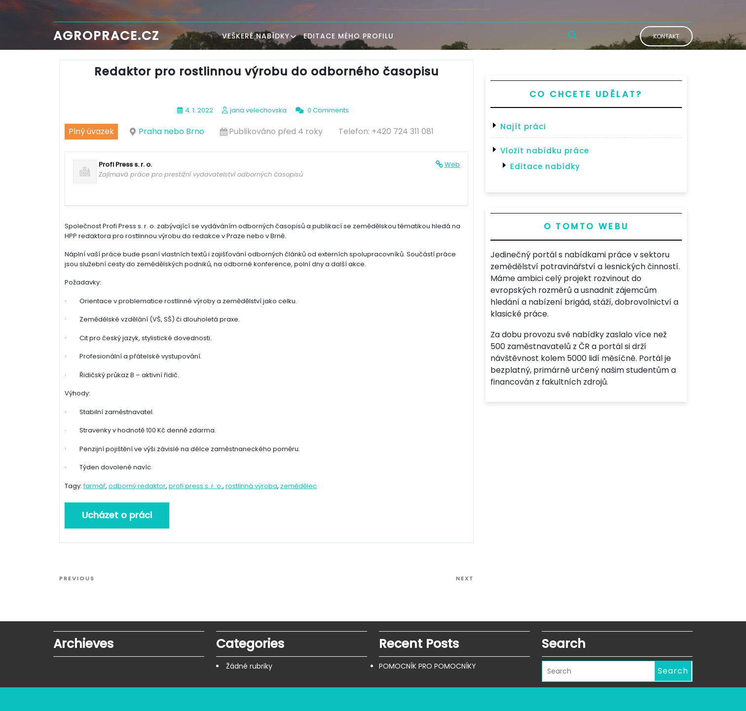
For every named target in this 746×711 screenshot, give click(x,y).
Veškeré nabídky (256, 36)
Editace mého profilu (348, 36)
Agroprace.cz (106, 35)
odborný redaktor (137, 486)
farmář (94, 486)
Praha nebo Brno (171, 131)
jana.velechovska (258, 110)
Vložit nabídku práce (544, 150)
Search (673, 670)
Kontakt (666, 36)
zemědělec (298, 486)
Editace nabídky (545, 166)
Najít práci (523, 126)
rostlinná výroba (251, 486)
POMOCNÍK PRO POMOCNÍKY (427, 666)
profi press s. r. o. (196, 486)
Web (452, 164)
